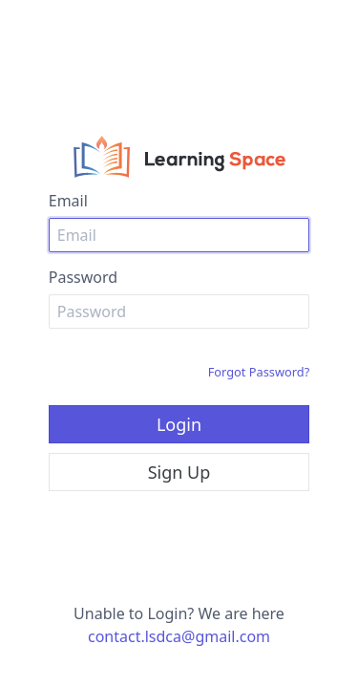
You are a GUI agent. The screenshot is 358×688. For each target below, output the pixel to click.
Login (179, 424)
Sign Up (179, 472)
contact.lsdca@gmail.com (179, 636)
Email (68, 200)
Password (83, 277)
